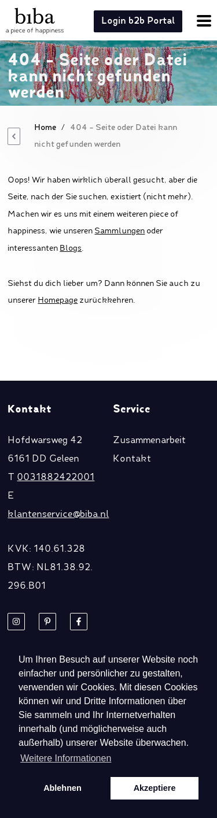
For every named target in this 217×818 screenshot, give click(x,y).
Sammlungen (119, 231)
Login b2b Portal (138, 21)
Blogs (71, 248)
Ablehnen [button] (62, 788)
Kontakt (132, 459)
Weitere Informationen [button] (65, 758)
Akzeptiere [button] (155, 788)
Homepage (58, 300)
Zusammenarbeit (149, 440)
